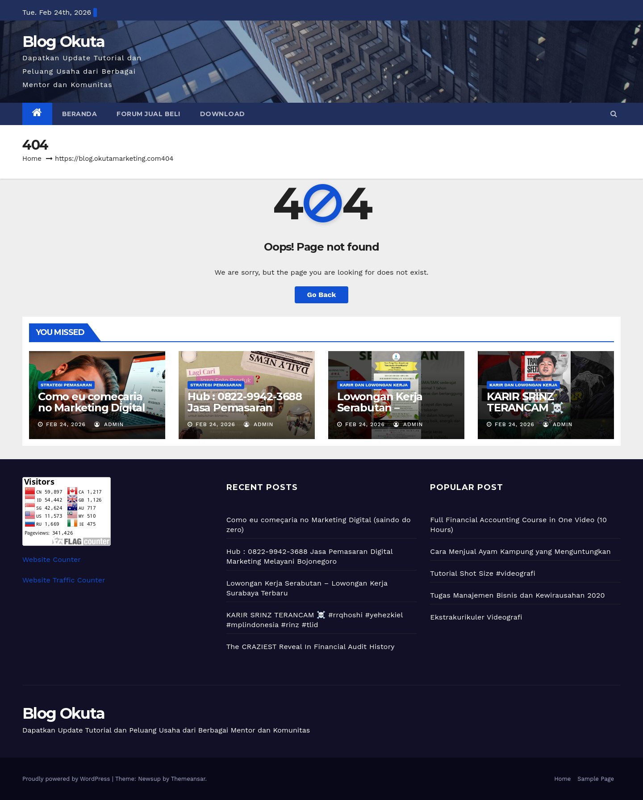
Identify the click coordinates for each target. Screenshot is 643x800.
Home (32, 159)
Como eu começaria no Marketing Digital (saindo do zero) (91, 407)
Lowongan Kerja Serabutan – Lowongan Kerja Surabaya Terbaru (383, 413)
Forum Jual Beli (148, 114)
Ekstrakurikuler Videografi (476, 617)
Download (222, 114)
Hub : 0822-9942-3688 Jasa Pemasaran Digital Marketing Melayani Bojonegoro (245, 413)
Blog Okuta (63, 41)
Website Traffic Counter (63, 580)
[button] (613, 113)
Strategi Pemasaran (66, 384)
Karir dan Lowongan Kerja (374, 384)
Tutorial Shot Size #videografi (482, 573)
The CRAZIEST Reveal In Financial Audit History (310, 646)
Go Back (321, 294)
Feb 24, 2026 (66, 424)
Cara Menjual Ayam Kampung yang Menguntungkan (520, 551)
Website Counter (51, 559)
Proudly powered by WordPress (67, 778)
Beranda (79, 114)
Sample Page (595, 778)
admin (109, 424)
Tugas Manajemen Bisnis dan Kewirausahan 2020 (517, 595)
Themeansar (188, 778)
